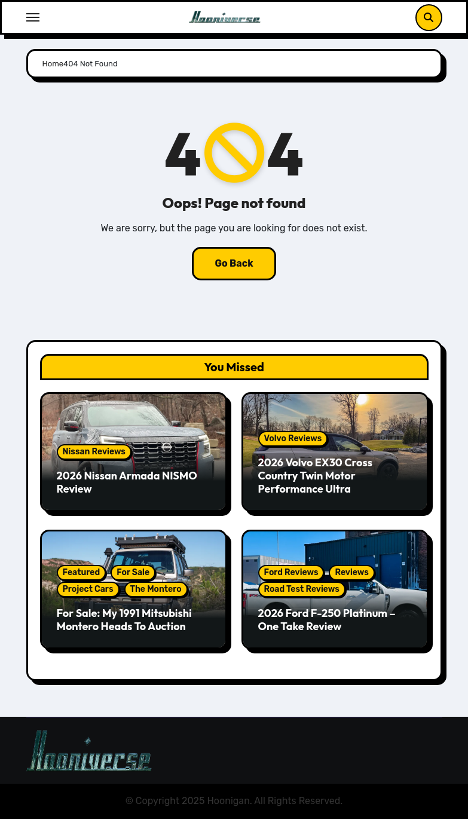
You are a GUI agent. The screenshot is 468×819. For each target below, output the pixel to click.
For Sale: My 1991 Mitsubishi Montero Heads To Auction (124, 619)
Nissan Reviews (94, 452)
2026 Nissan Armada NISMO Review (127, 482)
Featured (81, 572)
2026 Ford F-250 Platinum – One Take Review (327, 619)
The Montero (156, 589)
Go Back (234, 263)
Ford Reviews (291, 572)
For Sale (133, 572)
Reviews (351, 572)
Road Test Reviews (301, 589)
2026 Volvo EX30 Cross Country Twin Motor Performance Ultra (315, 475)
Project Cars (88, 589)
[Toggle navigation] (32, 17)
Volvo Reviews (293, 438)
